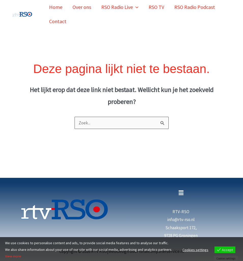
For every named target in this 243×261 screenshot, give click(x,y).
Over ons (82, 5)
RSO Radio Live (119, 4)
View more (13, 256)
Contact (57, 14)
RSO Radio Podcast (194, 5)
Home (55, 5)
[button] (135, 4)
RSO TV (156, 5)
